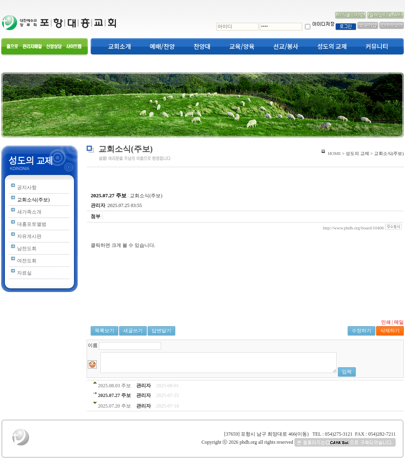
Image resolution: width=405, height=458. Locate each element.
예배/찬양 (162, 46)
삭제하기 (390, 331)
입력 (347, 372)
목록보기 (104, 331)
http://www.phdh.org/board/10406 (353, 227)
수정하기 (361, 331)
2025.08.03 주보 (115, 385)
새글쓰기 (133, 331)
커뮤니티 (377, 46)
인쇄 (386, 322)
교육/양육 (242, 46)
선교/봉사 (285, 46)
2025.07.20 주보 (114, 406)
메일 (399, 322)
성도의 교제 (332, 46)
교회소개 (119, 46)
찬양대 (202, 46)
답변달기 (161, 331)
